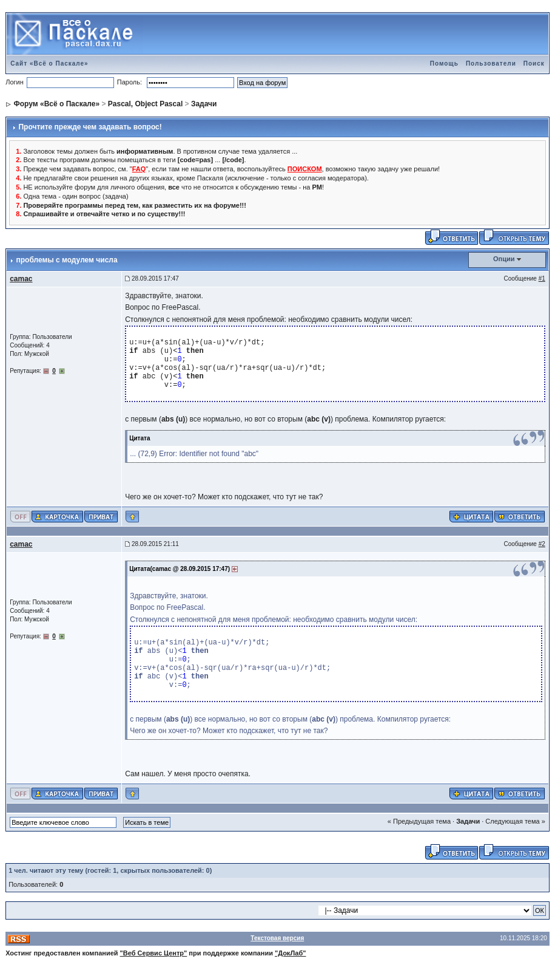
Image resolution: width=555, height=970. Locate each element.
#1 (542, 278)
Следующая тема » (515, 821)
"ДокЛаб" (290, 953)
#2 (542, 544)
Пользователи (491, 63)
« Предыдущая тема (419, 821)
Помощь (444, 63)
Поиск (534, 63)
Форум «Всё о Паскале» (57, 104)
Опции (504, 258)
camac (21, 279)
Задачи (204, 104)
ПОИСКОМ (305, 168)
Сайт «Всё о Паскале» (49, 63)
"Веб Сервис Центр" (153, 953)
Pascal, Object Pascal (145, 104)
